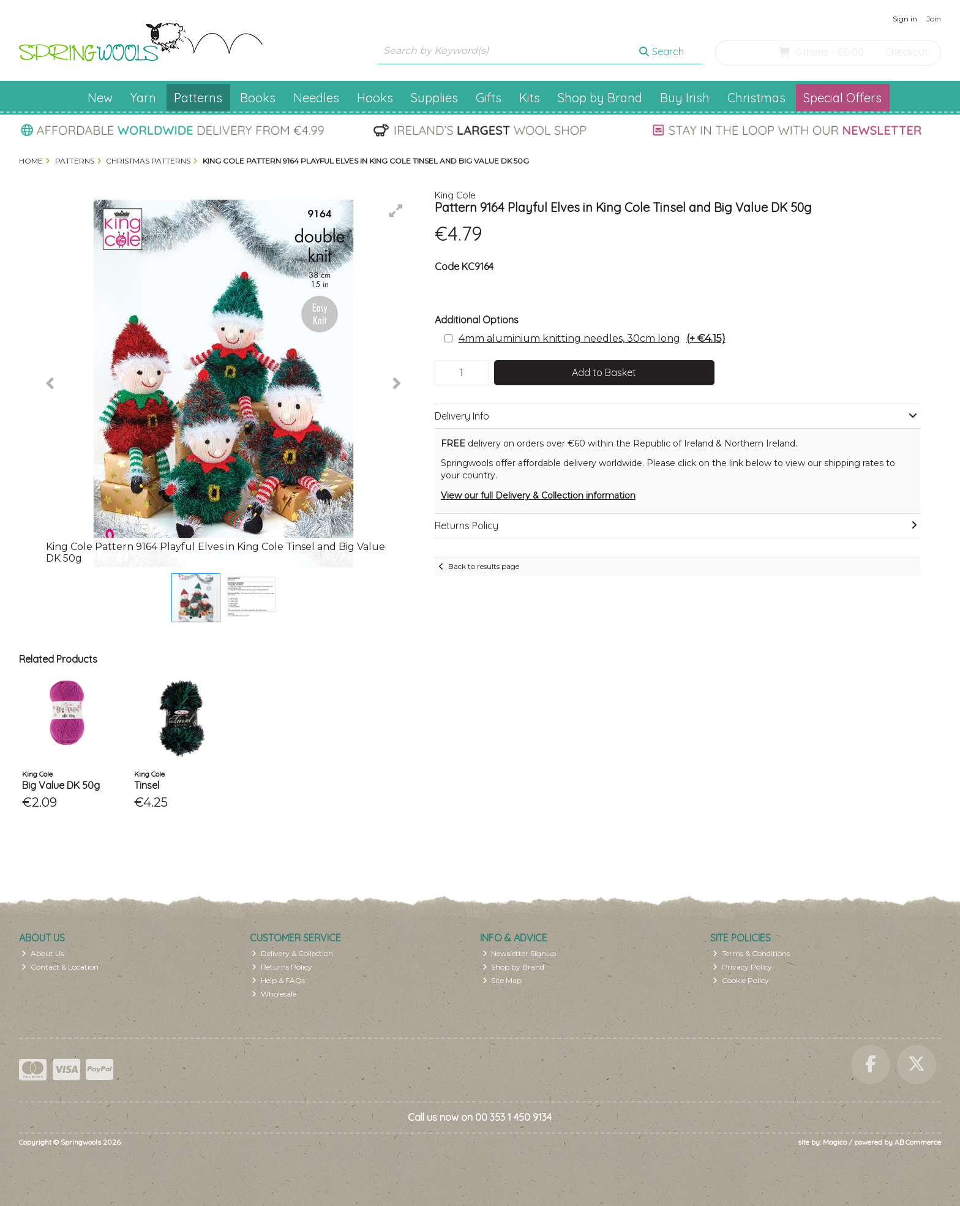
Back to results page (483, 566)
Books (258, 97)
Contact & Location (60, 966)
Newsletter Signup (519, 953)
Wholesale (274, 993)
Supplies (434, 97)
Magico (835, 1142)
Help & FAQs (278, 980)
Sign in (905, 18)
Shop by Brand (600, 97)
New (100, 97)
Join (933, 18)
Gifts (488, 97)
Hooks (375, 97)
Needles (316, 97)
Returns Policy (282, 966)
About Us (42, 953)
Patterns (198, 97)
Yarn (143, 97)
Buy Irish (685, 97)
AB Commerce (917, 1142)
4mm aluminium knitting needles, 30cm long (592, 338)
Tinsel (146, 785)
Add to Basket (604, 372)
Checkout (906, 52)
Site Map (502, 980)
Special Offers (842, 97)
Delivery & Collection (292, 953)
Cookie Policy (741, 980)
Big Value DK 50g (61, 785)
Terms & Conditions (751, 953)
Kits (529, 97)
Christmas (756, 97)
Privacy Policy (742, 966)
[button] (396, 210)
